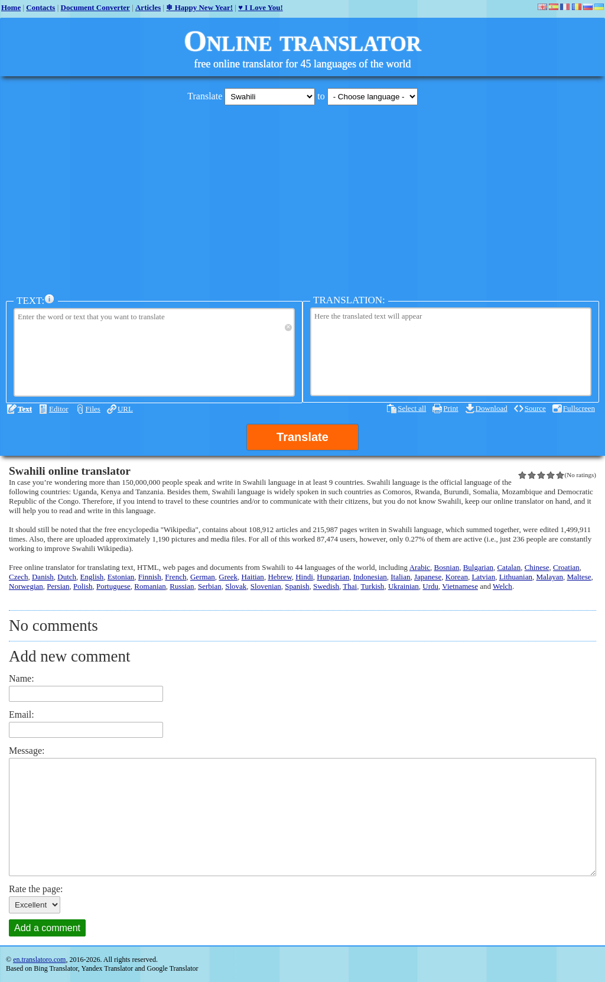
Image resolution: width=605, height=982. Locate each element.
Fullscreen (579, 408)
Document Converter (95, 7)
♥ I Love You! (260, 7)
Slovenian (266, 586)
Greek (228, 576)
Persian (58, 586)
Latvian (483, 576)
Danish (43, 576)
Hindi (304, 576)
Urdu (430, 586)
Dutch (66, 576)
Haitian (253, 576)
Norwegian (26, 586)
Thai (350, 586)
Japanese (427, 576)
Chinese (537, 567)
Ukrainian (403, 586)
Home (11, 7)
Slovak (235, 586)
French (175, 576)
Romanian (149, 586)
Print (450, 408)
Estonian (121, 576)
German (202, 576)
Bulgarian (478, 567)
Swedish (326, 586)
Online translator (302, 40)
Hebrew (279, 576)
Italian (400, 576)
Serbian (210, 586)
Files (93, 408)
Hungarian (333, 576)
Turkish (372, 586)
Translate (302, 436)
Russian (182, 586)
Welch (502, 586)
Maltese (579, 576)
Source (535, 408)
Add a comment (47, 928)
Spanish (297, 586)
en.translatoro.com (39, 959)
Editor (59, 408)
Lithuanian (515, 576)
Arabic (419, 567)
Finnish (149, 576)
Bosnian (447, 567)
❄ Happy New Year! (199, 7)
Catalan (509, 567)
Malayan (549, 576)
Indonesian (370, 576)
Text (25, 408)
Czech (18, 576)
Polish (83, 586)
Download (492, 408)
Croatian (566, 567)
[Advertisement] (302, 197)
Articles (148, 7)
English (92, 576)
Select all (412, 408)
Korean (456, 576)
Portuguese (113, 586)
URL (125, 408)
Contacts (40, 7)
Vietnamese (460, 586)
